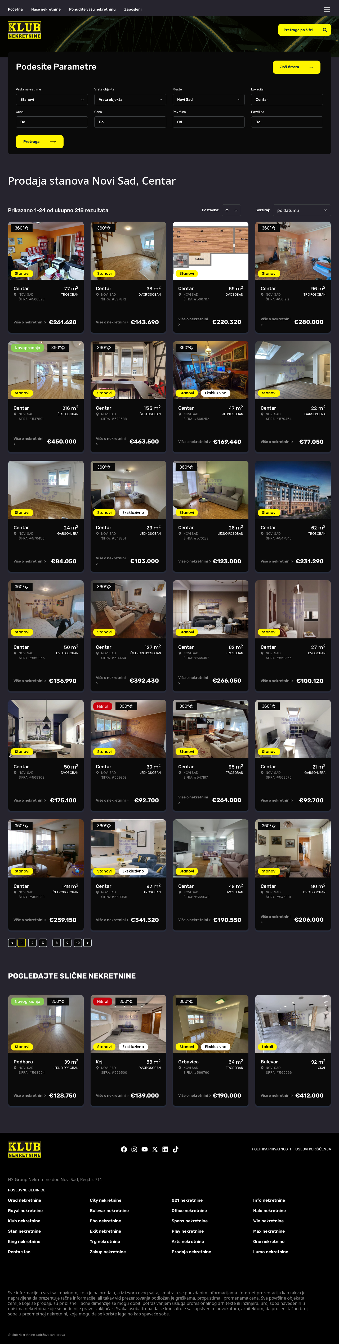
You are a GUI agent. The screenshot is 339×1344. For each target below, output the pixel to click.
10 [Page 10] (78, 942)
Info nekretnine (269, 1199)
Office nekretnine (189, 1209)
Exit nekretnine (105, 1230)
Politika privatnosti (271, 1148)
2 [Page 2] (32, 942)
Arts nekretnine (188, 1240)
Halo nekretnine (269, 1209)
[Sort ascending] (227, 209)
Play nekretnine (188, 1230)
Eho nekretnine (105, 1219)
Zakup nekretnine (108, 1250)
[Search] (325, 30)
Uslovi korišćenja (313, 1148)
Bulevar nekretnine (109, 1209)
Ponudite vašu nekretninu (92, 9)
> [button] (87, 942)
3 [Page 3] (43, 942)
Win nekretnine (268, 1219)
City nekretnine (105, 1199)
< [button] (12, 942)
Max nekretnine (269, 1230)
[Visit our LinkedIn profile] (165, 1148)
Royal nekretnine (25, 1209)
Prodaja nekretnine (191, 1250)
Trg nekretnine (105, 1240)
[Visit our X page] (155, 1148)
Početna (15, 9)
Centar (262, 98)
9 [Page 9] (67, 942)
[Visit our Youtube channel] (144, 1148)
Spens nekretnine (190, 1219)
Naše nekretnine (46, 9)
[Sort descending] (236, 209)
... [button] (49, 941)
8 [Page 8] (57, 942)
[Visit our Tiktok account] (175, 1148)
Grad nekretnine (24, 1199)
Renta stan (19, 1250)
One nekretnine (268, 1240)
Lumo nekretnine (270, 1250)
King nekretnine (24, 1240)
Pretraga (39, 140)
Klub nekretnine (24, 1219)
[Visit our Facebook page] (124, 1148)
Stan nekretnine (24, 1230)
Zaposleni (133, 9)
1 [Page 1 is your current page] (22, 942)
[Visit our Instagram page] (134, 1148)
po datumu (288, 209)
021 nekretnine (187, 1199)
